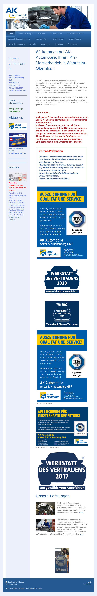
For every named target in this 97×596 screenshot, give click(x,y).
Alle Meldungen (14, 167)
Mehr (81, 513)
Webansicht (87, 584)
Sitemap (21, 582)
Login (89, 582)
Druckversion (12, 582)
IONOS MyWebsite (31, 588)
